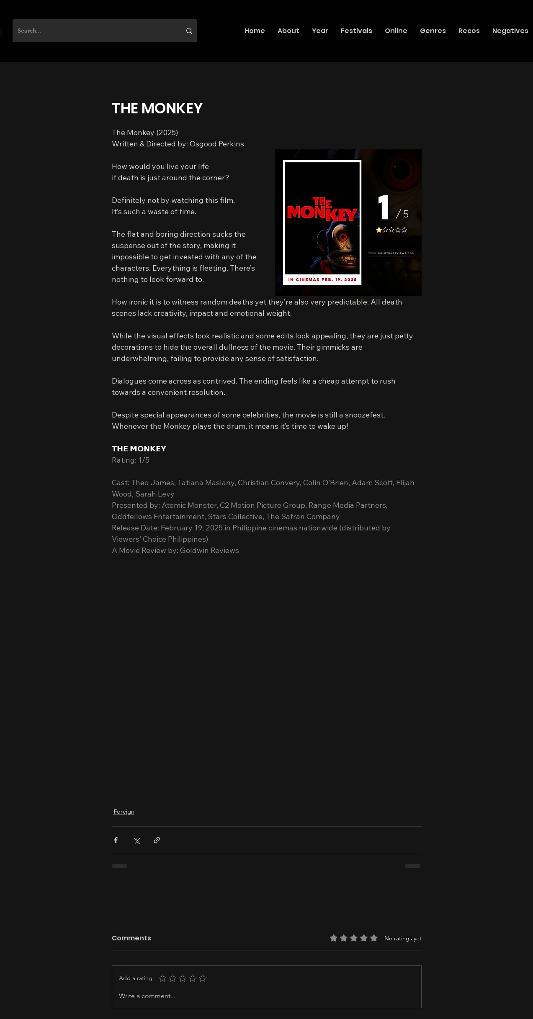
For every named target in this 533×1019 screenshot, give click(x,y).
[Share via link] (157, 840)
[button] (288, 30)
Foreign (123, 811)
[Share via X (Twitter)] (136, 840)
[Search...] (93, 30)
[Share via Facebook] (116, 840)
